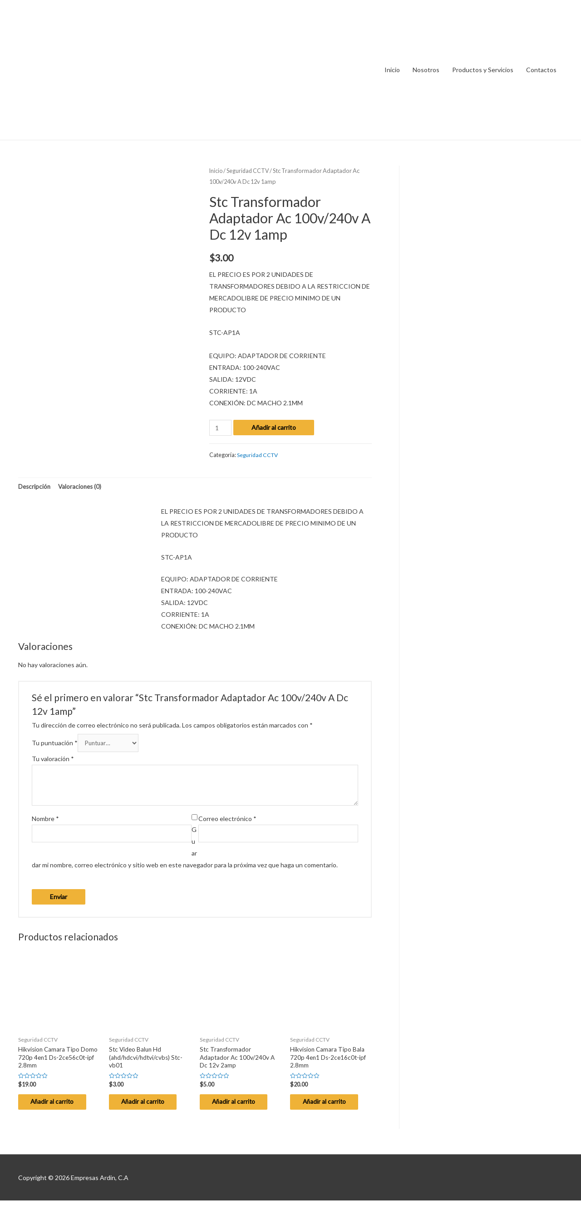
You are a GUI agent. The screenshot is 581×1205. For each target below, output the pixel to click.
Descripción (35, 487)
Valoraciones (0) (81, 487)
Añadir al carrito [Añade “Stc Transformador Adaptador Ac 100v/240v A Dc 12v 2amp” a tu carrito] (240, 1105)
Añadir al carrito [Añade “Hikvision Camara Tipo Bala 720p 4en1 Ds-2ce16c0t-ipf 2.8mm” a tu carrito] (330, 1105)
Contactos (541, 70)
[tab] (35, 487)
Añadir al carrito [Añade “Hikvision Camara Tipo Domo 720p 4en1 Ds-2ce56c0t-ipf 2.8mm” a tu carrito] (58, 1105)
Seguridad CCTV (249, 170)
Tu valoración (53, 760)
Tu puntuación (55, 744)
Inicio (392, 70)
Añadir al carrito (274, 427)
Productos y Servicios (482, 70)
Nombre (45, 820)
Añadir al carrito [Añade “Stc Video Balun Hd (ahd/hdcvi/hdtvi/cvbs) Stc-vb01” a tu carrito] (149, 1105)
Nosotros (426, 70)
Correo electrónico (227, 820)
